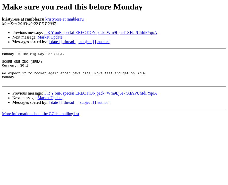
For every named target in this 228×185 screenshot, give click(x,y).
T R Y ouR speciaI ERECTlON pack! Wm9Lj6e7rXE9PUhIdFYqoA (100, 32)
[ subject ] (86, 42)
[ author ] (103, 42)
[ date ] (54, 42)
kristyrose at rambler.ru (64, 19)
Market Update (50, 37)
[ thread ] (69, 42)
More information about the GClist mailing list (40, 120)
